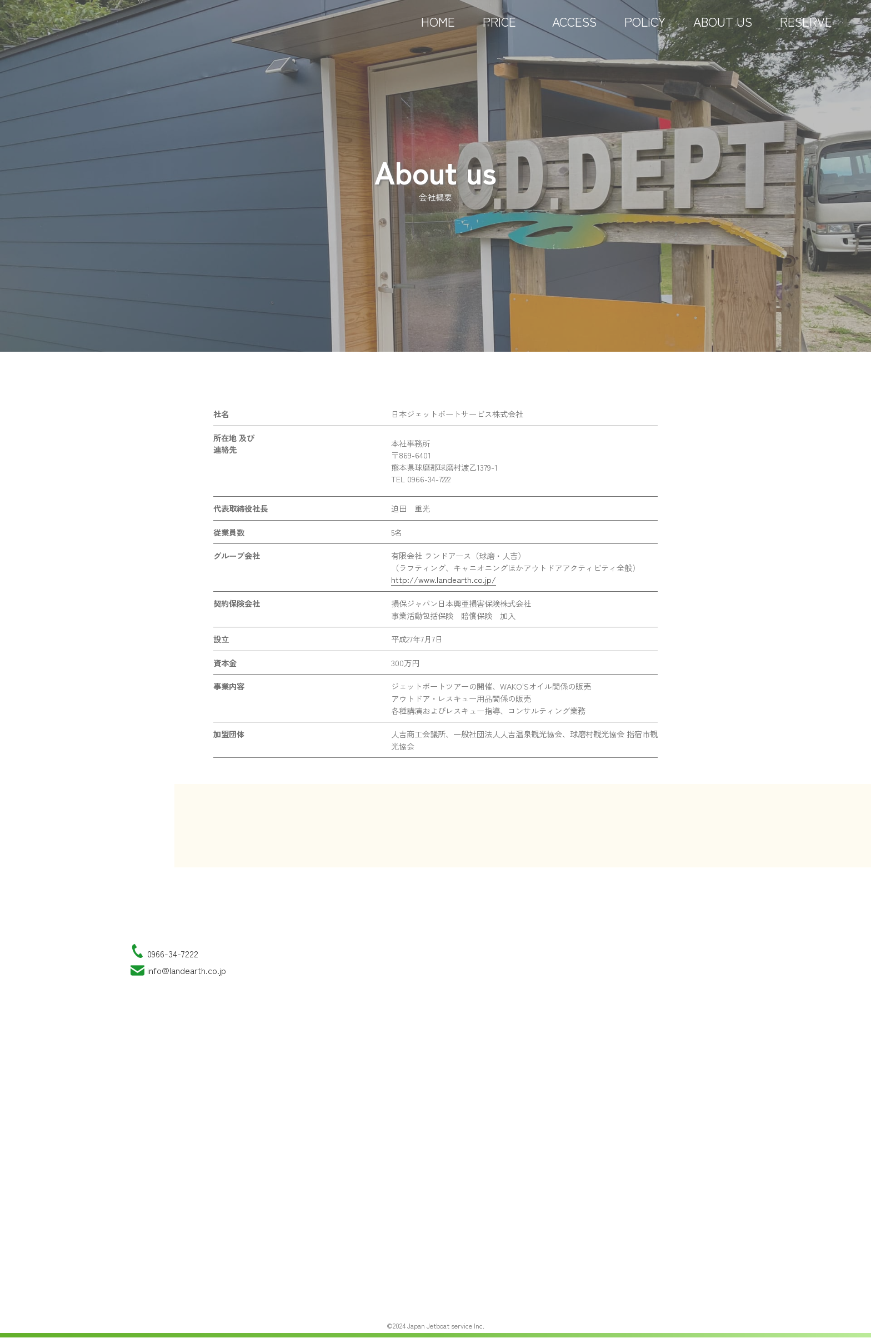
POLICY (644, 27)
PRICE (503, 27)
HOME (438, 27)
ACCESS (574, 27)
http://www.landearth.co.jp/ (443, 579)
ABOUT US (722, 27)
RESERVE (806, 27)
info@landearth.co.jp (186, 970)
